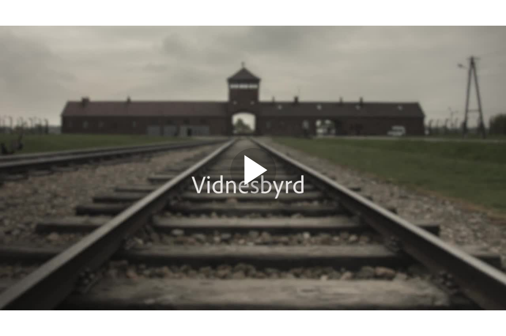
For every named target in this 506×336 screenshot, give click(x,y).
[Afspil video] (253, 191)
